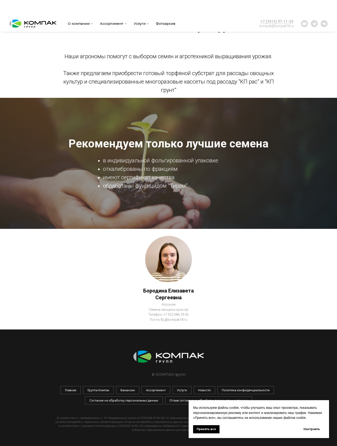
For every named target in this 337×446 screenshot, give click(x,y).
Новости (204, 390)
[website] (304, 8)
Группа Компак (98, 390)
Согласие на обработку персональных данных (123, 400)
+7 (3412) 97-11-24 (276, 6)
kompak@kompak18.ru (277, 10)
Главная (70, 390)
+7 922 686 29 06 (176, 314)
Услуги (140, 8)
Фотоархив (165, 8)
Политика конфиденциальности (246, 390)
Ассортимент (111, 8)
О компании (79, 8)
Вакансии (128, 390)
